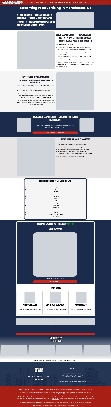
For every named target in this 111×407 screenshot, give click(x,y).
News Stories (53, 2)
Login (80, 2)
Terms (76, 405)
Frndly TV (56, 203)
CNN (55, 214)
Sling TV (75, 356)
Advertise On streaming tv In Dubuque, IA (68, 360)
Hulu (12, 356)
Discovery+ (25, 356)
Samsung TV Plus (56, 356)
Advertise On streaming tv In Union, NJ (41, 360)
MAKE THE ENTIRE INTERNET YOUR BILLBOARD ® (12, 3)
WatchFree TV (64, 356)
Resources (75, 2)
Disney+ (8, 356)
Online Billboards (39, 2)
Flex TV (70, 356)
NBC (52, 214)
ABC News (80, 356)
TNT (60, 214)
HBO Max (19, 356)
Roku (50, 356)
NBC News (85, 356)
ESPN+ (15, 356)
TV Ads (46, 2)
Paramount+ (32, 356)
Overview (54, 360)
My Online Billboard (12, 2)
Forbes (41, 25)
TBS (57, 214)
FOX (62, 214)
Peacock (38, 356)
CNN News (91, 356)
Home (31, 2)
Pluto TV (43, 356)
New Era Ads (61, 2)
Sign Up (85, 2)
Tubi (47, 356)
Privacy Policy (71, 405)
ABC (49, 214)
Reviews (68, 2)
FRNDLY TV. (101, 356)
